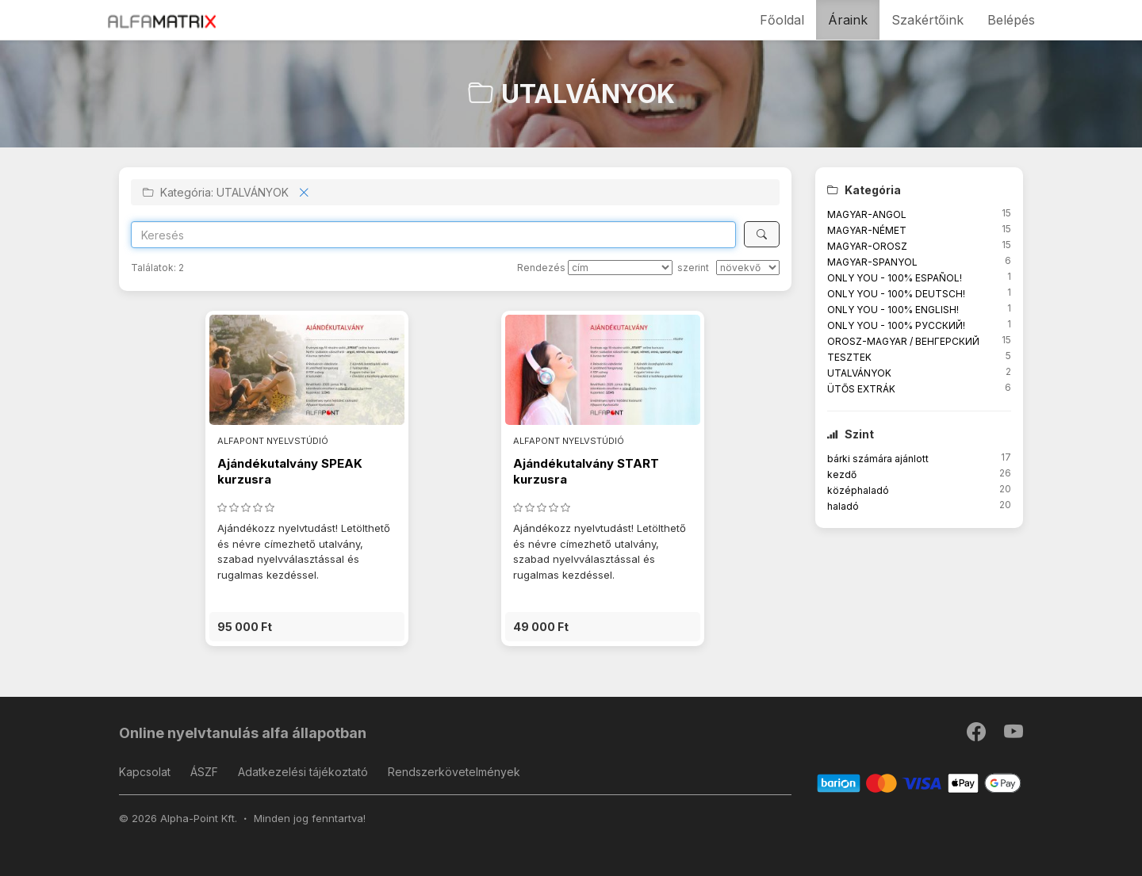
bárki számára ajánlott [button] (878, 459)
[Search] (433, 234)
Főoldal (782, 20)
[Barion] (919, 782)
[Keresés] (762, 234)
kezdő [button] (841, 474)
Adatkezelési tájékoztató (303, 771)
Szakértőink (927, 20)
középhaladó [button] (858, 490)
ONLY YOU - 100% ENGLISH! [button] (893, 310)
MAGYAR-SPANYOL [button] (872, 262)
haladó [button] (843, 506)
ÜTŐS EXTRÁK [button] (861, 389)
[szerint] (748, 267)
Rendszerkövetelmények (454, 771)
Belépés (1011, 20)
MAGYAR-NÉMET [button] (866, 230)
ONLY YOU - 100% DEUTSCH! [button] (896, 294)
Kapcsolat (145, 771)
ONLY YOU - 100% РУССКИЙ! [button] (896, 325)
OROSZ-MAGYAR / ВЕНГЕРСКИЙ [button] (903, 341)
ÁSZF (204, 771)
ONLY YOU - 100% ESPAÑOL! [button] (894, 278)
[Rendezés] (620, 267)
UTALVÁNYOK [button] (859, 373)
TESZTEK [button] (849, 357)
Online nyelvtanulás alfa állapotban (242, 733)
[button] (306, 626)
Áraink (848, 20)
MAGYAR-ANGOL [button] (866, 214)
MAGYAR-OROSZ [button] (867, 246)
